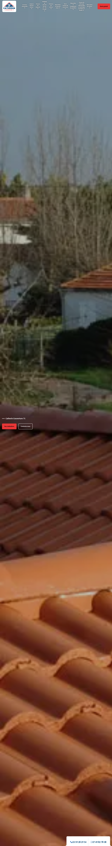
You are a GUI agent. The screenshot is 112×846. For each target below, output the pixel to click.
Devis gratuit (104, 6)
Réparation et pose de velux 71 (58, 6)
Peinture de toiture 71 (51, 6)
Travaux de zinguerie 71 (38, 6)
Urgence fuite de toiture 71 (32, 6)
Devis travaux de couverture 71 (65, 6)
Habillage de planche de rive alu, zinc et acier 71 (44, 6)
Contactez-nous (25, 426)
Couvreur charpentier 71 (25, 6)
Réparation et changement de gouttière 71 (73, 6)
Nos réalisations (9, 426)
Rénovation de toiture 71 (89, 6)
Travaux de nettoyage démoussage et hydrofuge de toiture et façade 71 (81, 6)
